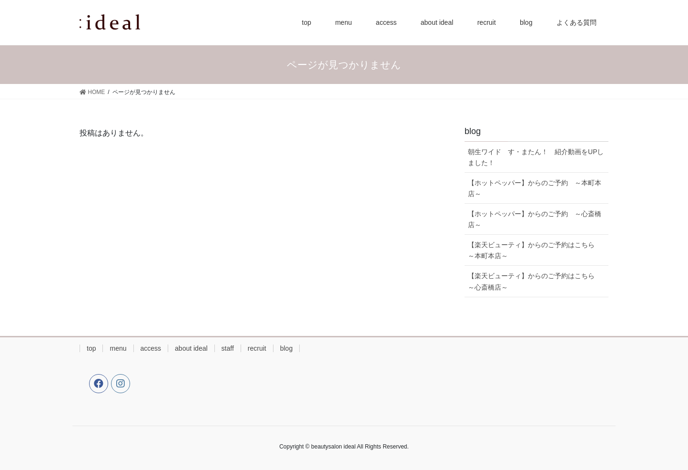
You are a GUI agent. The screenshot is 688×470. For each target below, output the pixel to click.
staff (228, 348)
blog (286, 348)
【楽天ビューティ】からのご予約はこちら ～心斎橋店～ (534, 281)
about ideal (191, 348)
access (151, 348)
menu (118, 348)
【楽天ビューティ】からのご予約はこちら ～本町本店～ (534, 250)
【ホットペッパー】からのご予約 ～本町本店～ (534, 188)
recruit (257, 348)
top (91, 348)
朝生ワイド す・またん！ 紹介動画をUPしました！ (536, 157)
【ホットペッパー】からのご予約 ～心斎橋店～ (534, 219)
